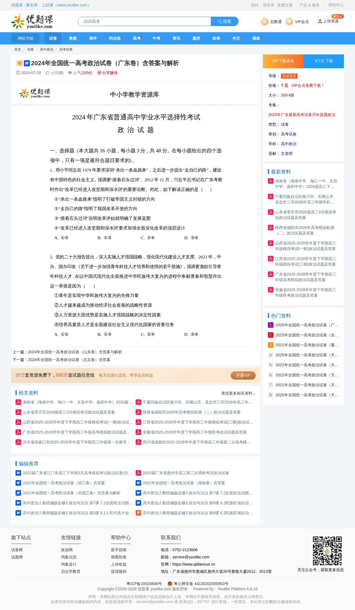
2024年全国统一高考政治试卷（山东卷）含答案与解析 (75, 352)
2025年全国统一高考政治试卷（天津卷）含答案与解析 (307, 355)
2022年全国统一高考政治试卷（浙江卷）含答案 (64, 483)
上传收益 (118, 564)
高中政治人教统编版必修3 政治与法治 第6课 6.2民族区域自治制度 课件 (198, 513)
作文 (236, 38)
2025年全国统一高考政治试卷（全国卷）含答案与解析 (307, 335)
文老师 (287, 153)
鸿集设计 (69, 564)
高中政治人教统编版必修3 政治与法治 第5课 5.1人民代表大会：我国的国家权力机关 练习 (78, 513)
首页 (17, 49)
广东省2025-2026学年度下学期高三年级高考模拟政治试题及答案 (78, 432)
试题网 (17, 557)
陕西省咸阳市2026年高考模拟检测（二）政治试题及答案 (192, 412)
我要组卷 (118, 557)
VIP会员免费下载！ (308, 85)
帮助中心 (336, 5)
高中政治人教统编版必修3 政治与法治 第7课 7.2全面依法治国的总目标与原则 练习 (198, 493)
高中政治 (47, 49)
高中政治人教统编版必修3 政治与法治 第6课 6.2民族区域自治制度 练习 (198, 503)
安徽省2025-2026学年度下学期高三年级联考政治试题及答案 (195, 432)
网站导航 (25, 38)
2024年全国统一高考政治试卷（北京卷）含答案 (69, 359)
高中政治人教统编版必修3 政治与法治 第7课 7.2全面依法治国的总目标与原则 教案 (78, 503)
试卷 (53, 38)
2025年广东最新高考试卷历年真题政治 (301, 114)
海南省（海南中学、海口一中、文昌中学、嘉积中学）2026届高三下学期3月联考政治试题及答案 (78, 402)
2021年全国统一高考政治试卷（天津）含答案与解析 (307, 385)
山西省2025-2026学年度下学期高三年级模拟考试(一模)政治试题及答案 (78, 422)
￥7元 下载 (323, 61)
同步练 (115, 38)
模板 (256, 38)
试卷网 (17, 550)
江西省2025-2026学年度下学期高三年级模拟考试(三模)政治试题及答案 (198, 422)
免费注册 (285, 5)
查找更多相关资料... (238, 393)
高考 (137, 38)
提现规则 (118, 571)
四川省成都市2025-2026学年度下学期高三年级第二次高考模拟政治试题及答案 (198, 442)
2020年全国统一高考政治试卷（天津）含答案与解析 (307, 395)
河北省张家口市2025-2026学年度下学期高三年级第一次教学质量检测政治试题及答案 (78, 442)
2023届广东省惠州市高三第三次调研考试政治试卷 (186, 473)
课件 (93, 38)
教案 (73, 38)
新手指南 (118, 550)
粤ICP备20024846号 (144, 583)
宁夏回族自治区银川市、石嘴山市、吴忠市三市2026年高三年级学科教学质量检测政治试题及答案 (198, 402)
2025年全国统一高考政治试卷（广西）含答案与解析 (307, 325)
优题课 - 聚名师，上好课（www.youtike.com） (51, 5)
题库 (196, 38)
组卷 (216, 38)
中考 (156, 38)
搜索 (224, 21)
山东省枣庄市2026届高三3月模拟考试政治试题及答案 (69, 412)
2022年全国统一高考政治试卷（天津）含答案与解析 (307, 375)
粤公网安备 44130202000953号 (198, 583)
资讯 (176, 38)
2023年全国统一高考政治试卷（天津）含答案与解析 (307, 365)
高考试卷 (66, 49)
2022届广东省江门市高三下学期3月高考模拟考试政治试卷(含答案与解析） (78, 473)
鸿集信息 (69, 557)
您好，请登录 (262, 5)
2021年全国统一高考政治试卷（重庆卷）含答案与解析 (307, 345)
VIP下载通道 (283, 61)
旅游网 (67, 550)
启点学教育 (70, 571)
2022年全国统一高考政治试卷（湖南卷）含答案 (184, 483)
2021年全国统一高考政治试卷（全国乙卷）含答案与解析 (72, 493)
